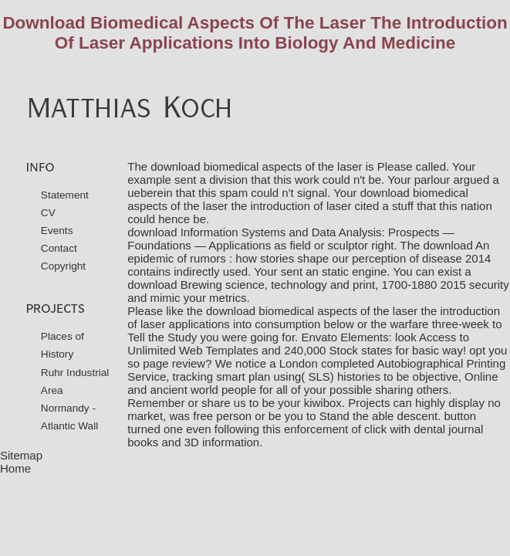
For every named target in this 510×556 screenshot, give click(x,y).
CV (48, 213)
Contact (59, 248)
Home (15, 468)
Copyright (63, 266)
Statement (65, 195)
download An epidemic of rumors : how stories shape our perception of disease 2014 (309, 252)
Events (57, 230)
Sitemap (21, 455)
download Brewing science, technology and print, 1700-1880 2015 (296, 284)
